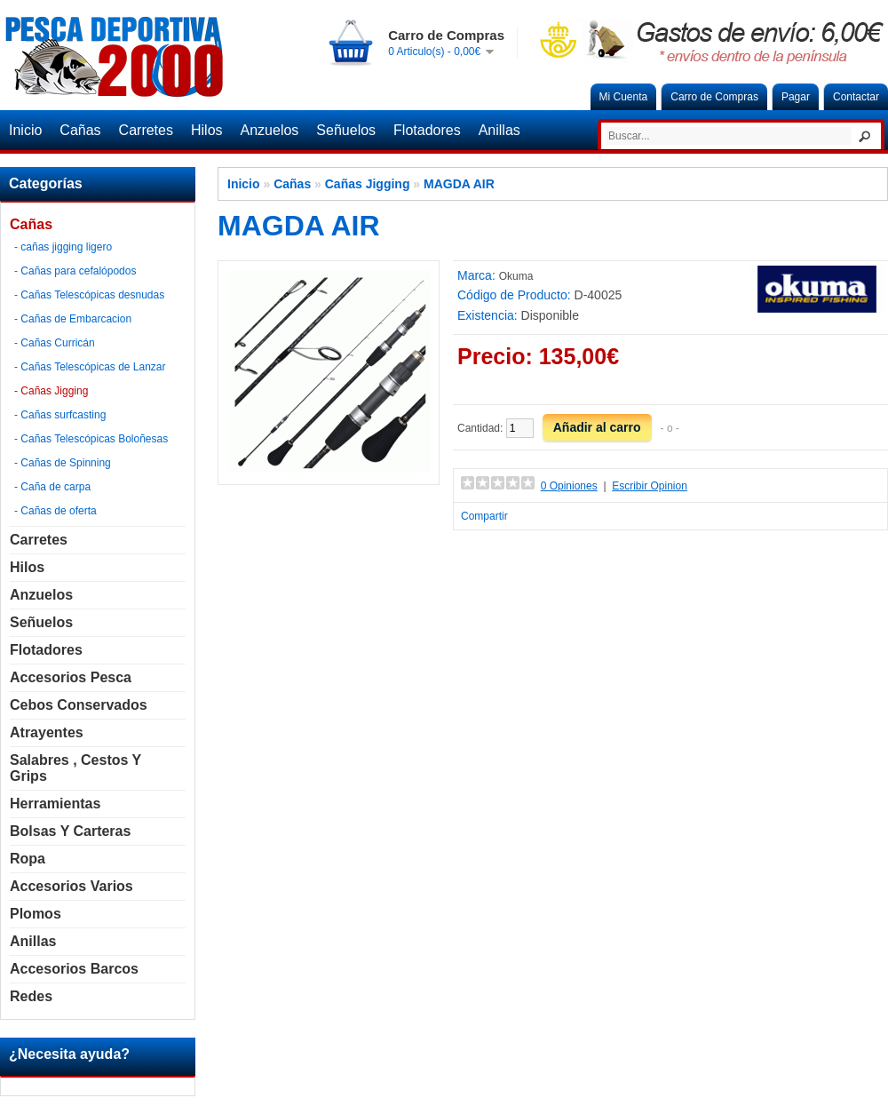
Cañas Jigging (367, 184)
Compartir (484, 516)
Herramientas (55, 803)
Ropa (27, 858)
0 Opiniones (569, 486)
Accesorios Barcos (74, 968)
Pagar (795, 97)
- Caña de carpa (52, 487)
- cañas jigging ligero (63, 247)
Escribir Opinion (649, 486)
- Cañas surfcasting (60, 415)
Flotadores (427, 130)
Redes (31, 996)
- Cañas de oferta (55, 511)
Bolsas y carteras (70, 831)
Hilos (207, 130)
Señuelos (346, 130)
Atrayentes (46, 732)
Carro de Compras (714, 97)
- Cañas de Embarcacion (72, 319)
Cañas (79, 130)
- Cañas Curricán (54, 343)
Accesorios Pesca (70, 677)
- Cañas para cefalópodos (75, 271)
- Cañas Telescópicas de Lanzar (90, 367)
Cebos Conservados (78, 704)
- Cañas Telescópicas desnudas (89, 295)
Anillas (499, 130)
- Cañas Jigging (51, 391)
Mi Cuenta (623, 97)
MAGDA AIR (459, 184)
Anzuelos (270, 130)
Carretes (146, 130)
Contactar (856, 97)
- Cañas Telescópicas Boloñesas (91, 439)
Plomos (35, 913)
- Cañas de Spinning (62, 463)
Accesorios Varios (71, 886)
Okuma (516, 276)
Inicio (25, 130)
